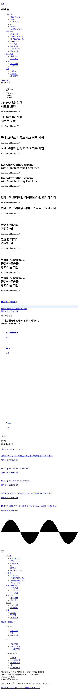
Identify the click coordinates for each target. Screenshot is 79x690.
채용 (7, 69)
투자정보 (9, 54)
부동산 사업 (15, 41)
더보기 (4, 449)
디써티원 (14, 635)
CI (11, 24)
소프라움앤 (15, 660)
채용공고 (14, 76)
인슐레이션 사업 (17, 36)
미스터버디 (15, 668)
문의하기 (6, 688)
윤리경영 (14, 51)
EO (11, 633)
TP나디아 (14, 631)
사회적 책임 (15, 49)
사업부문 (9, 31)
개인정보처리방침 (31, 688)
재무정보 (14, 56)
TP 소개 (9, 14)
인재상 (13, 71)
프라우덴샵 (15, 647)
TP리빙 (13, 658)
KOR (3, 80)
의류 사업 (14, 34)
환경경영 (14, 46)
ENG (7, 80)
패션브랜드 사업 (17, 39)
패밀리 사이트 (8, 622)
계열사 (13, 26)
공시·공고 (14, 59)
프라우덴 (14, 644)
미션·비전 (14, 22)
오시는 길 (16, 688)
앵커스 (13, 665)
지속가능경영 (11, 44)
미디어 (8, 61)
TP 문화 (13, 74)
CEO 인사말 (15, 17)
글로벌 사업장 (16, 29)
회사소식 (14, 64)
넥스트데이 (15, 663)
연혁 (12, 19)
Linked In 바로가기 (17, 449)
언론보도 (14, 66)
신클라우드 (15, 649)
